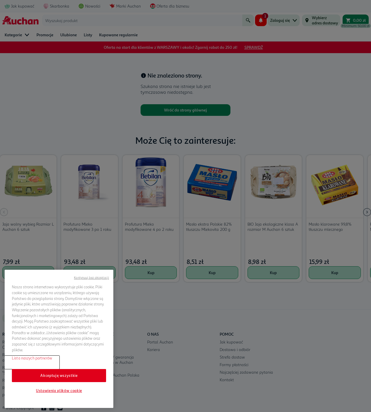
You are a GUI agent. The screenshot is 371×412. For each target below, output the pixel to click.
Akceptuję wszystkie (58, 375)
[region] (59, 339)
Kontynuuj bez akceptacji (91, 277)
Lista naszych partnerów (32, 358)
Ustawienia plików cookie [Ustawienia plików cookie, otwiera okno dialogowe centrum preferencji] (59, 390)
